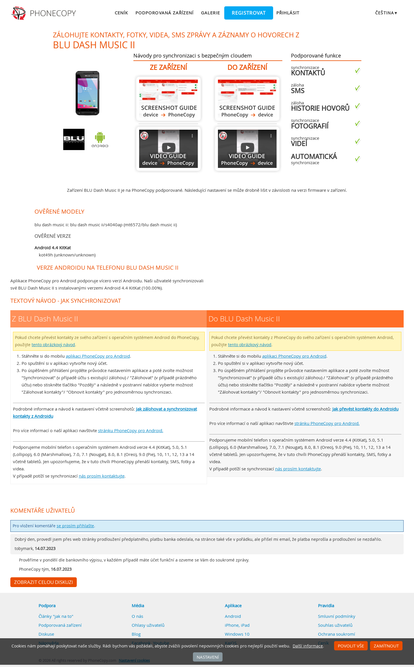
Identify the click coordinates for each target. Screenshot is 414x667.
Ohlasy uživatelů (148, 625)
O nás (137, 616)
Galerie (210, 13)
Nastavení (208, 657)
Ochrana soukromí (336, 634)
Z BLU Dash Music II (168, 99)
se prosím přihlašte (75, 525)
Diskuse (46, 634)
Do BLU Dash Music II (247, 99)
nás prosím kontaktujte (101, 476)
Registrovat (249, 13)
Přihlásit (287, 13)
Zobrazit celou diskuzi (43, 582)
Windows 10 (237, 634)
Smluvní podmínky (336, 616)
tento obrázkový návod (53, 344)
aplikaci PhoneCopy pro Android (98, 356)
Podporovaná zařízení (164, 13)
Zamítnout (386, 646)
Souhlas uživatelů (335, 625)
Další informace (308, 646)
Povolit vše (351, 646)
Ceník (121, 13)
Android (233, 616)
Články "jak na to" (56, 616)
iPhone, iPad (237, 625)
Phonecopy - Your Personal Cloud (44, 13)
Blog (136, 634)
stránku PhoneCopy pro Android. (130, 430)
